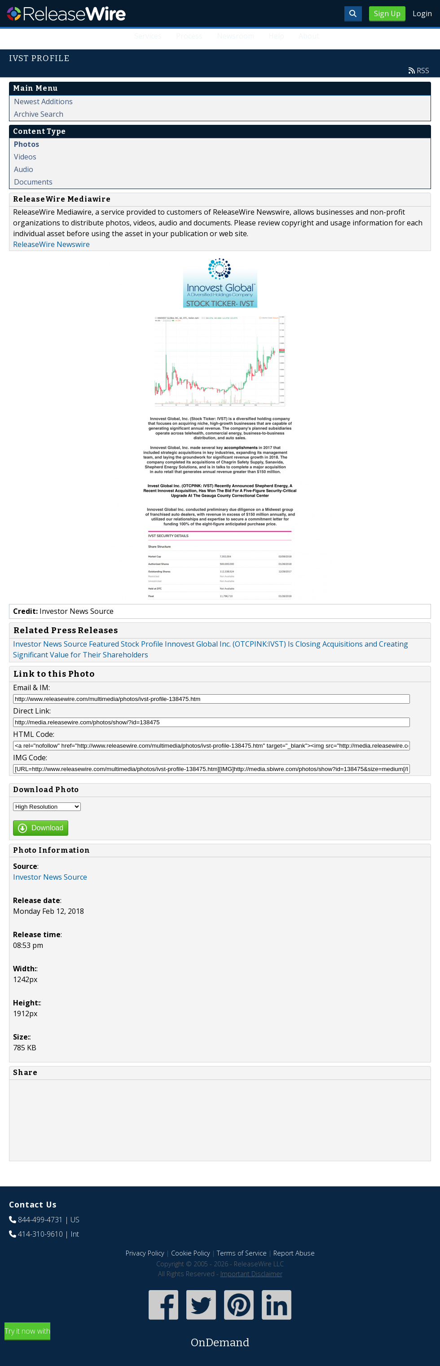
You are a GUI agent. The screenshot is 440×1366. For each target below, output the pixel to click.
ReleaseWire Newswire (51, 244)
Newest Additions (43, 101)
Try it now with (220, 1338)
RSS (423, 70)
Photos (26, 144)
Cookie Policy (190, 1253)
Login (422, 13)
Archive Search (38, 114)
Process (189, 36)
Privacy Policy (145, 1253)
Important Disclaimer (251, 1273)
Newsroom (235, 36)
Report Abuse (294, 1253)
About (309, 36)
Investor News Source (50, 877)
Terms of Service (242, 1253)
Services (148, 36)
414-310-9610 (40, 1234)
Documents (33, 182)
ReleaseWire (66, 13)
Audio (23, 169)
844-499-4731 (40, 1220)
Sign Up (387, 13)
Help (276, 36)
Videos (25, 157)
